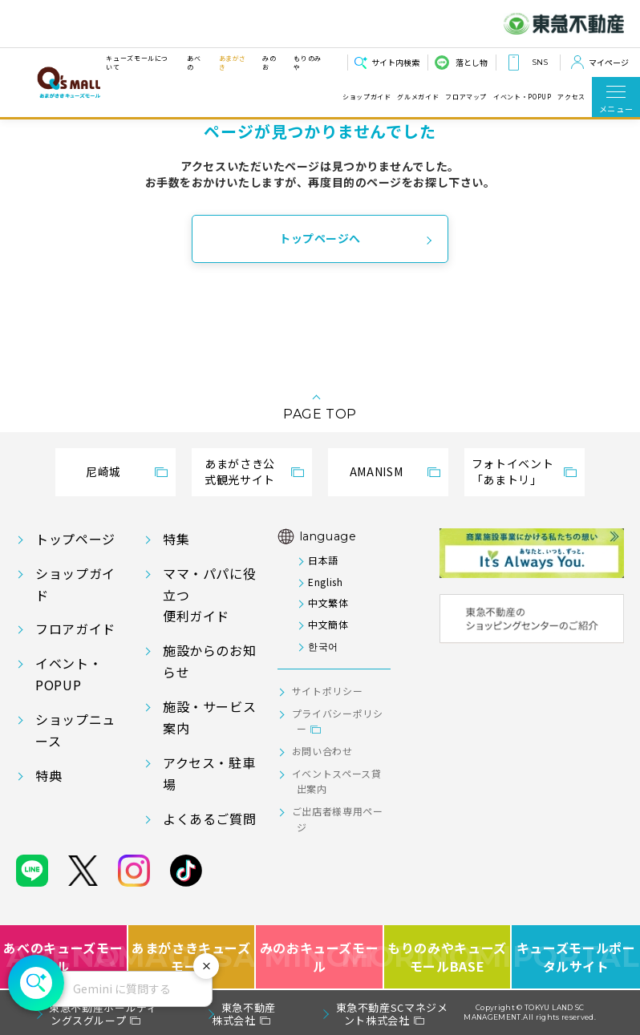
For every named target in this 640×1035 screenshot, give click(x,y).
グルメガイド (418, 96)
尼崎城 (103, 471)
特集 (176, 538)
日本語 (323, 560)
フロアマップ (466, 96)
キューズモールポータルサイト (576, 956)
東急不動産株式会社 (244, 1014)
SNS (540, 62)
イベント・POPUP (522, 96)
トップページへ (320, 238)
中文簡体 (328, 624)
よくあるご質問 (209, 818)
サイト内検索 (395, 62)
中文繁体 (328, 602)
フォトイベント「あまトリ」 (512, 471)
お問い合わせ (322, 751)
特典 (48, 775)
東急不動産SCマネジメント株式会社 (392, 1014)
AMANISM (376, 471)
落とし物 (472, 62)
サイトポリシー (327, 690)
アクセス (571, 96)
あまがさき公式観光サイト (240, 471)
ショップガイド (366, 96)
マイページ (609, 62)
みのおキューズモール (319, 956)
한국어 (323, 646)
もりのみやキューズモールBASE (448, 956)
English (325, 581)
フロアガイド (75, 628)
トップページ (75, 538)
